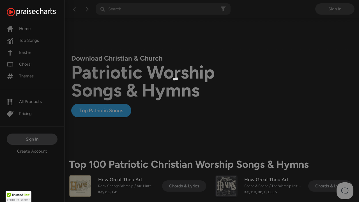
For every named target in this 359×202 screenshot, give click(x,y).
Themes (20, 76)
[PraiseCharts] (38, 12)
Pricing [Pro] (19, 113)
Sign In (32, 139)
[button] (18, 196)
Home (19, 28)
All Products (24, 101)
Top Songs (23, 40)
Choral (19, 64)
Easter (19, 52)
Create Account (32, 151)
